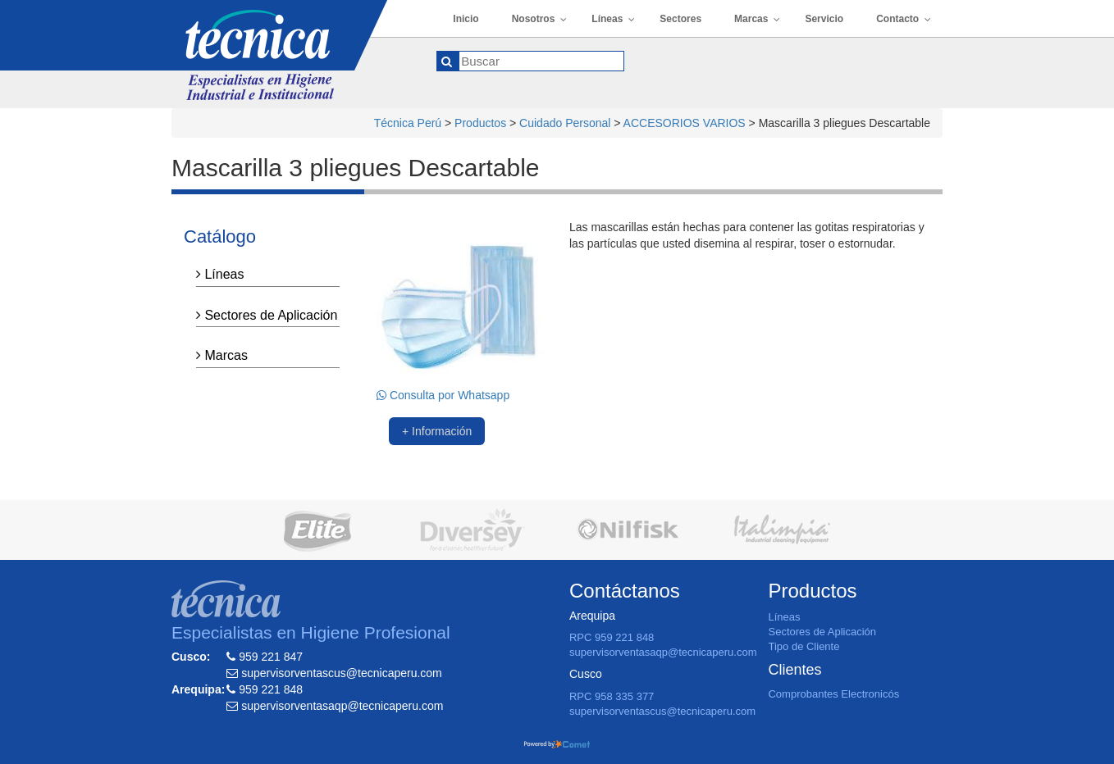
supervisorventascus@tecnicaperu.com (662, 711)
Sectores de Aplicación (266, 315)
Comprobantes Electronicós (833, 694)
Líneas (220, 274)
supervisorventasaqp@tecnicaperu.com (663, 652)
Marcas (222, 355)
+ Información (437, 431)
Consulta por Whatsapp (443, 395)
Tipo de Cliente (803, 646)
